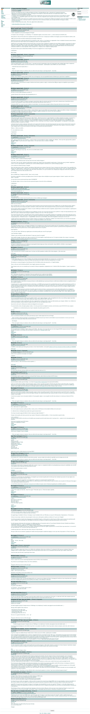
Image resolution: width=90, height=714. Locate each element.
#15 (29, 137)
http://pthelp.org (19, 558)
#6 (26, 61)
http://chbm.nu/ (18, 242)
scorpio (19, 9)
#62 (26, 295)
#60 (30, 107)
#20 (26, 389)
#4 (31, 56)
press (2, 26)
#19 (26, 379)
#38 (26, 98)
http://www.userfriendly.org (20, 249)
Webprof (12, 143)
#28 (26, 359)
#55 (26, 278)
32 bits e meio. (28, 24)
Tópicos (2, 12)
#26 (26, 474)
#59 (28, 653)
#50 (26, 583)
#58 (26, 642)
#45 (26, 437)
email (14, 253)
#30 (29, 487)
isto (28, 376)
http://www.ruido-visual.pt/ (20, 31)
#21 (29, 404)
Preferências (3, 15)
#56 (26, 594)
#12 (28, 115)
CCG (30, 483)
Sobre (2, 11)
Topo (2, 10)
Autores (2, 13)
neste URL (18, 20)
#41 (26, 575)
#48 (26, 600)
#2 (25, 700)
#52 (28, 621)
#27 (32, 352)
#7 (26, 313)
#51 (25, 462)
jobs (2, 23)
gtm (49, 665)
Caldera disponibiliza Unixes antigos (18, 24)
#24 (26, 344)
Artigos (2, 16)
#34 (25, 256)
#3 (28, 30)
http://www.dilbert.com (20, 80)
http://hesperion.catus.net (20, 108)
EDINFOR (20, 444)
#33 (32, 510)
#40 (26, 201)
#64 (26, 568)
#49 (26, 454)
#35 (28, 156)
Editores (45, 713)
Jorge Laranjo (13, 142)
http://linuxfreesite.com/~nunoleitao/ (22, 314)
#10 (27, 79)
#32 (27, 89)
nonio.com (13, 650)
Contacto (48, 713)
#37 (27, 546)
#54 (28, 630)
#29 (25, 367)
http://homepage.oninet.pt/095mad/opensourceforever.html (26, 693)
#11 (26, 248)
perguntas (3, 24)
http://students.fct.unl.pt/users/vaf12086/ (23, 189)
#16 (29, 326)
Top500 (26, 431)
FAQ (42, 713)
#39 (29, 536)
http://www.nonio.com (19, 643)
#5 (26, 241)
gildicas (2, 21)
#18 (26, 336)
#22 (26, 428)
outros (43, 385)
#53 (28, 271)
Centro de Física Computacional (41, 381)
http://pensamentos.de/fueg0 (21, 138)
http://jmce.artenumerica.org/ (21, 99)
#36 (25, 188)
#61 (28, 673)
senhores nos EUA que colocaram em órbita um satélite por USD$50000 (62, 346)
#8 (26, 74)
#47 (26, 557)
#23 (29, 147)
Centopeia (13, 470)
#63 (32, 692)
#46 (28, 194)
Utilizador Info (13, 31)
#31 (29, 496)
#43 (26, 373)
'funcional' (43, 330)
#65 (28, 223)
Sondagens (3, 17)
